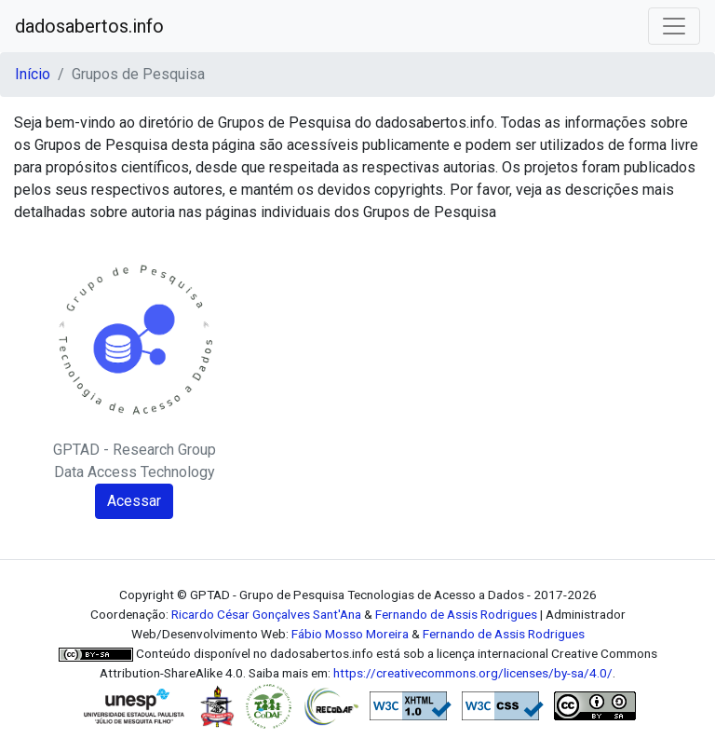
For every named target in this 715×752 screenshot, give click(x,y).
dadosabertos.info (89, 26)
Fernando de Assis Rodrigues (456, 614)
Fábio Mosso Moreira (350, 633)
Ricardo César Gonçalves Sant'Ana (266, 614)
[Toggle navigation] (674, 26)
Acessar (134, 501)
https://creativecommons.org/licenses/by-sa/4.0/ (473, 672)
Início (32, 74)
